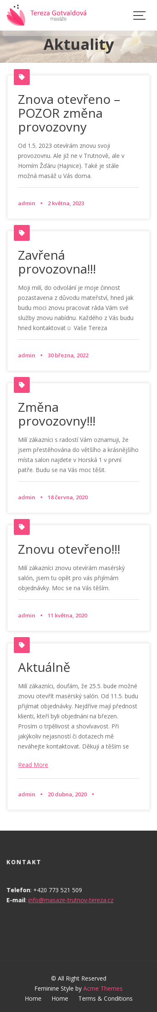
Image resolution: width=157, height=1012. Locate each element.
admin (26, 203)
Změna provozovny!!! (56, 413)
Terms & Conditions (105, 998)
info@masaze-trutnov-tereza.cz (70, 900)
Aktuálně (44, 667)
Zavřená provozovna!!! (57, 261)
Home (33, 998)
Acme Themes (103, 988)
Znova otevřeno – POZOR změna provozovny (69, 112)
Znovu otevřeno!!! (69, 549)
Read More (33, 765)
